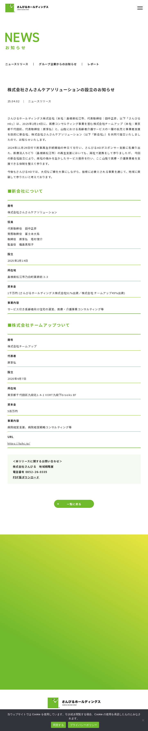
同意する (58, 724)
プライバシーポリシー (83, 724)
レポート (93, 64)
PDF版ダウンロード (26, 477)
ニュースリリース (16, 64)
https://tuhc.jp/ (19, 443)
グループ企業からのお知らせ (58, 64)
